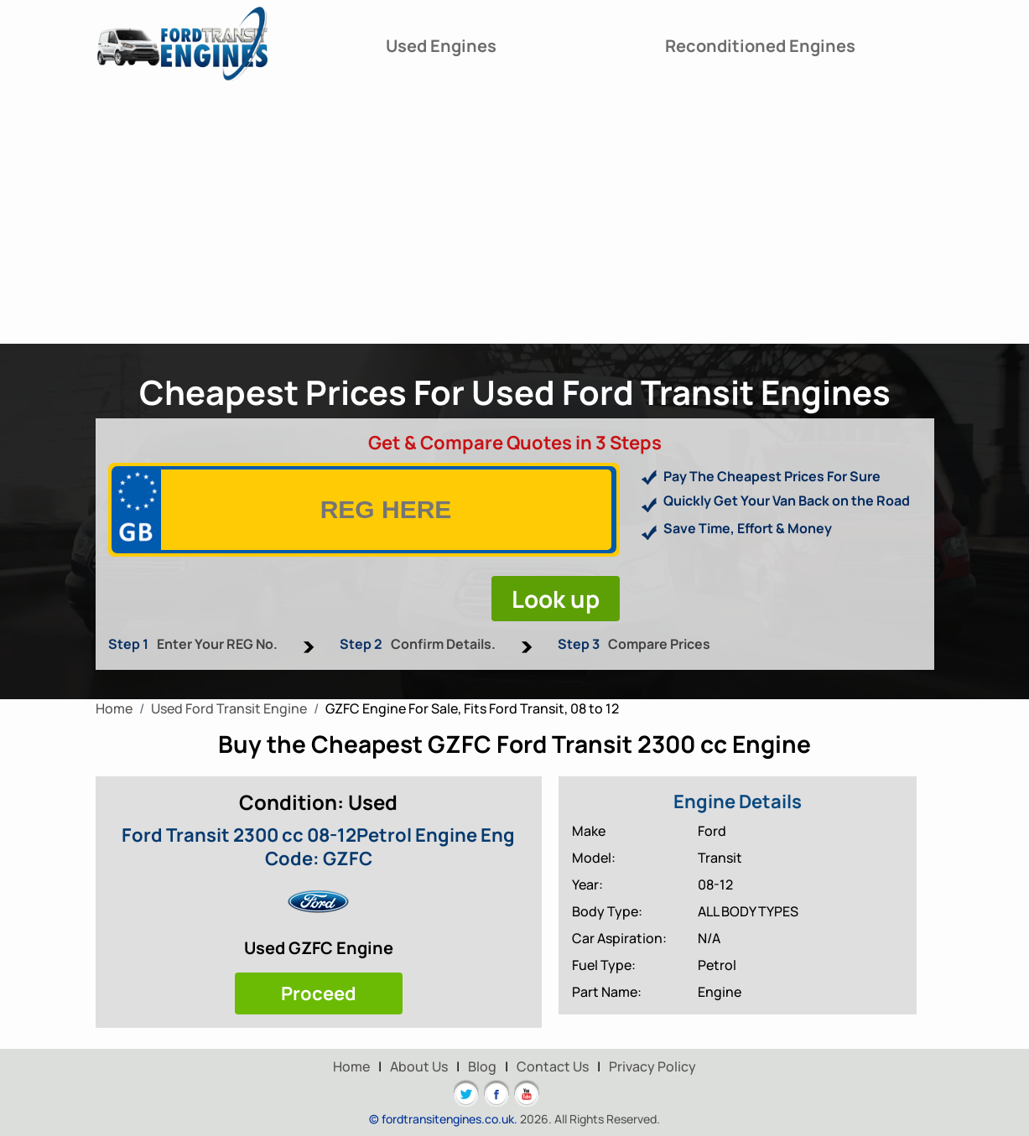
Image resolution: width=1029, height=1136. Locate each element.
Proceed (318, 993)
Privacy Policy (652, 1066)
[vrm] (386, 509)
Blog (482, 1066)
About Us (419, 1066)
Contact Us (553, 1066)
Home (351, 1066)
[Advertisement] (515, 218)
